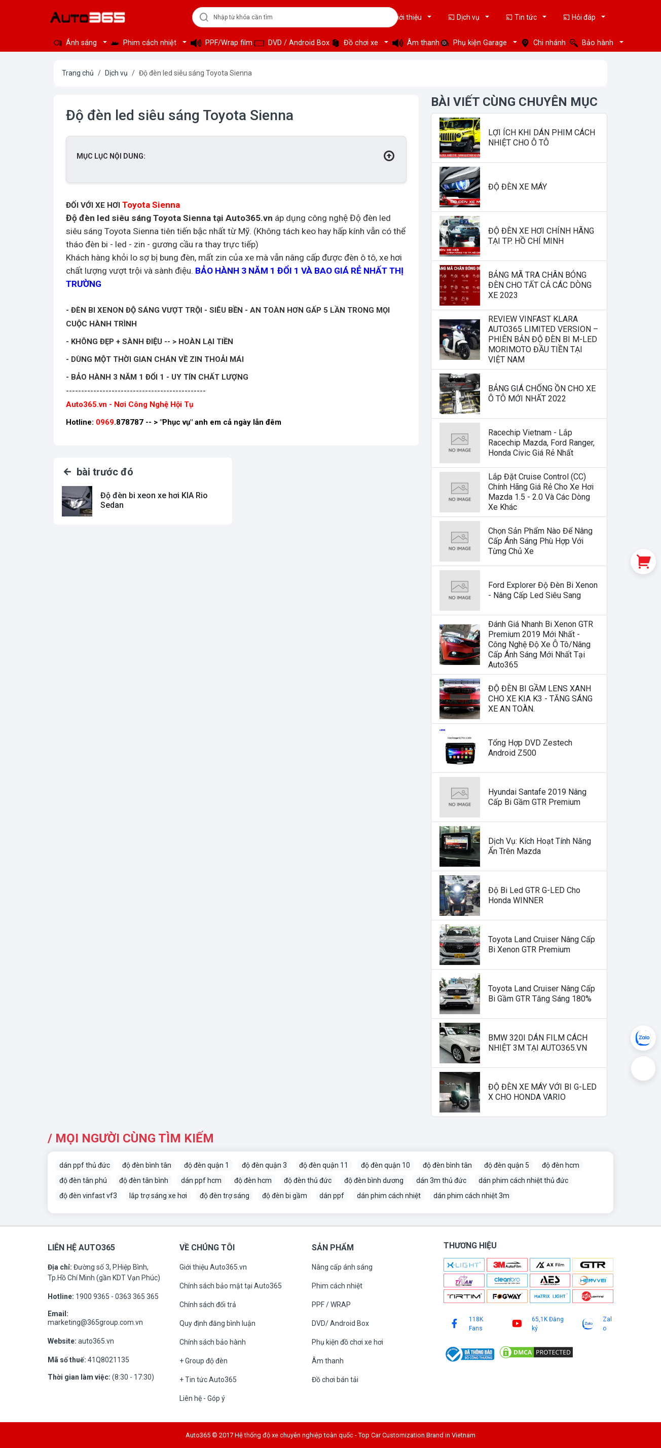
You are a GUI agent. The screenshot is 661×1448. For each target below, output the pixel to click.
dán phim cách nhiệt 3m (471, 1196)
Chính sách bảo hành (212, 1342)
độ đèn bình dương (373, 1180)
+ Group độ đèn (203, 1361)
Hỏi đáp (580, 17)
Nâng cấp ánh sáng (342, 1267)
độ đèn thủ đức (308, 1180)
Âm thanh (413, 43)
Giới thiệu (403, 17)
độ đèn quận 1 (206, 1165)
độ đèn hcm (560, 1165)
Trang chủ (78, 73)
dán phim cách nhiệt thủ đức (523, 1180)
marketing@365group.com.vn (95, 1322)
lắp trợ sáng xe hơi (158, 1196)
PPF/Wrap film (219, 43)
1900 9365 (93, 1296)
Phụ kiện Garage (475, 43)
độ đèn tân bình (143, 1180)
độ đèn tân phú (83, 1180)
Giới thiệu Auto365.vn (213, 1267)
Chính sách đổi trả (207, 1305)
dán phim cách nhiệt (389, 1196)
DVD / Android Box (289, 43)
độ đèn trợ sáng (224, 1196)
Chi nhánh (542, 43)
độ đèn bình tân (146, 1165)
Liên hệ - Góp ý (202, 1398)
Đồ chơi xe (356, 43)
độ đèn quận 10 (385, 1165)
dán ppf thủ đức (84, 1165)
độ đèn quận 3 (264, 1165)
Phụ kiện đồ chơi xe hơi (347, 1342)
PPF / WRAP (331, 1305)
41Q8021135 (108, 1360)
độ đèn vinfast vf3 (88, 1196)
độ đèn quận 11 (323, 1165)
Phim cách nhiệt (144, 43)
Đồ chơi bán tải (335, 1380)
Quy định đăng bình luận (217, 1323)
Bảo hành (592, 43)
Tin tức (521, 17)
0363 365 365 (137, 1296)
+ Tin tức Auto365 (208, 1380)
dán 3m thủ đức (441, 1180)
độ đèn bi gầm (284, 1196)
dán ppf (331, 1196)
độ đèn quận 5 (506, 1165)
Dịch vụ (464, 17)
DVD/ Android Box (340, 1323)
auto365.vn (96, 1341)
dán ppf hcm (201, 1180)
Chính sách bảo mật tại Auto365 (230, 1286)
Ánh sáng (76, 43)
